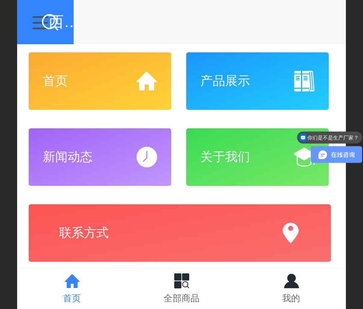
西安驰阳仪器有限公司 (200, 21)
